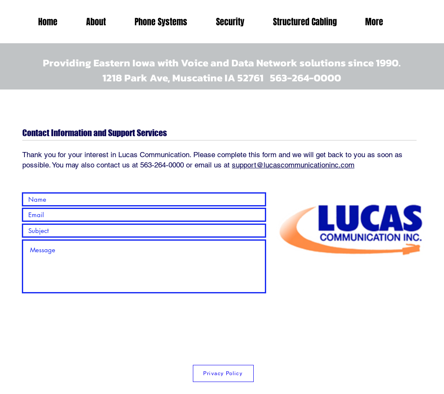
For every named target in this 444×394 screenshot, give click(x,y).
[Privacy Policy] (223, 373)
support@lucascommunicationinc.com (293, 165)
